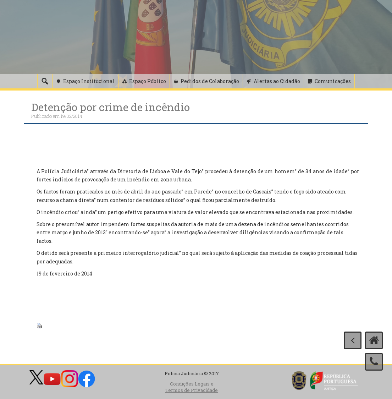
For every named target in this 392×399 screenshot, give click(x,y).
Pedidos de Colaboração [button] (210, 81)
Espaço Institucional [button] (89, 81)
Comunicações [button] (333, 81)
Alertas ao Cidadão (277, 81)
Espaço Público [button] (147, 81)
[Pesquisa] (44, 81)
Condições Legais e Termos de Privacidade (191, 387)
